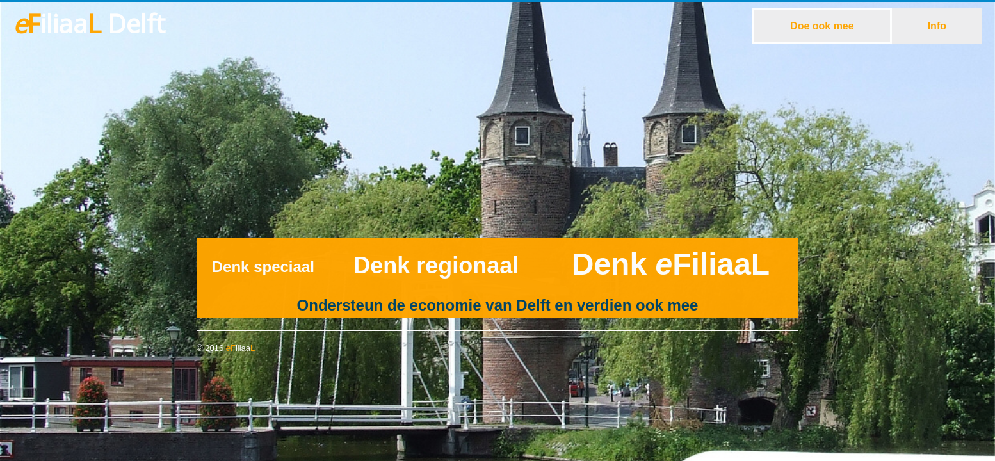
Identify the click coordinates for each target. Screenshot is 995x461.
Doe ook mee (822, 25)
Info (937, 25)
